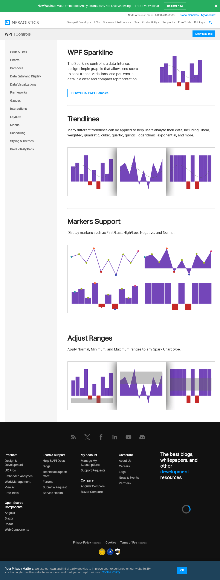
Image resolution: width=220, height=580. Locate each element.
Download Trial (203, 33)
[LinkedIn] (114, 437)
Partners (125, 483)
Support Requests (93, 470)
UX (96, 22)
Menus (14, 125)
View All (10, 487)
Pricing (198, 22)
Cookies (110, 542)
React (9, 524)
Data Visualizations (23, 84)
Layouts (15, 117)
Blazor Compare (92, 492)
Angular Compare (93, 486)
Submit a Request (55, 487)
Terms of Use (128, 542)
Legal (122, 472)
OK (182, 570)
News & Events (129, 477)
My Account (208, 15)
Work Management (18, 481)
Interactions (18, 108)
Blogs (46, 466)
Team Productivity (145, 22)
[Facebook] (101, 437)
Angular (10, 513)
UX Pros (10, 470)
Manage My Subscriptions (90, 463)
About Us (125, 460)
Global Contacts (189, 15)
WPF (9, 34)
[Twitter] (87, 437)
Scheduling (17, 133)
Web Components (17, 529)
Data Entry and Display (25, 76)
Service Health (53, 493)
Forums (48, 481)
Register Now (175, 6)
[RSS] (73, 437)
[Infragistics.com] (26, 22)
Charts (14, 60)
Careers (124, 466)
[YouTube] (128, 437)
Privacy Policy (82, 542)
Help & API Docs (54, 460)
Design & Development (14, 463)
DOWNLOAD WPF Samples (89, 93)
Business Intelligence (116, 22)
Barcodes (16, 68)
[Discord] (142, 437)
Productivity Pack (22, 149)
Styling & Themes (22, 141)
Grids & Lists (18, 52)
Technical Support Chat (55, 474)
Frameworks (18, 92)
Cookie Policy (111, 572)
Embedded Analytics (18, 476)
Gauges (15, 100)
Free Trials (184, 22)
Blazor (9, 518)
